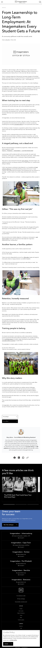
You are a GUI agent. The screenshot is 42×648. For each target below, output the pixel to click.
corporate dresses (8, 339)
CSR (21, 628)
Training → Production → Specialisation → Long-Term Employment (17, 150)
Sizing (21, 615)
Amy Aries (8, 39)
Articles (4, 7)
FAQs (21, 617)
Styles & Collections (21, 613)
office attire (26, 257)
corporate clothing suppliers (8, 340)
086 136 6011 (21, 538)
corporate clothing (18, 124)
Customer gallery (21, 619)
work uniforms (25, 160)
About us (21, 626)
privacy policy (13, 640)
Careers (21, 608)
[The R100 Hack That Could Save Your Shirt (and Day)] (19, 489)
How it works (21, 610)
